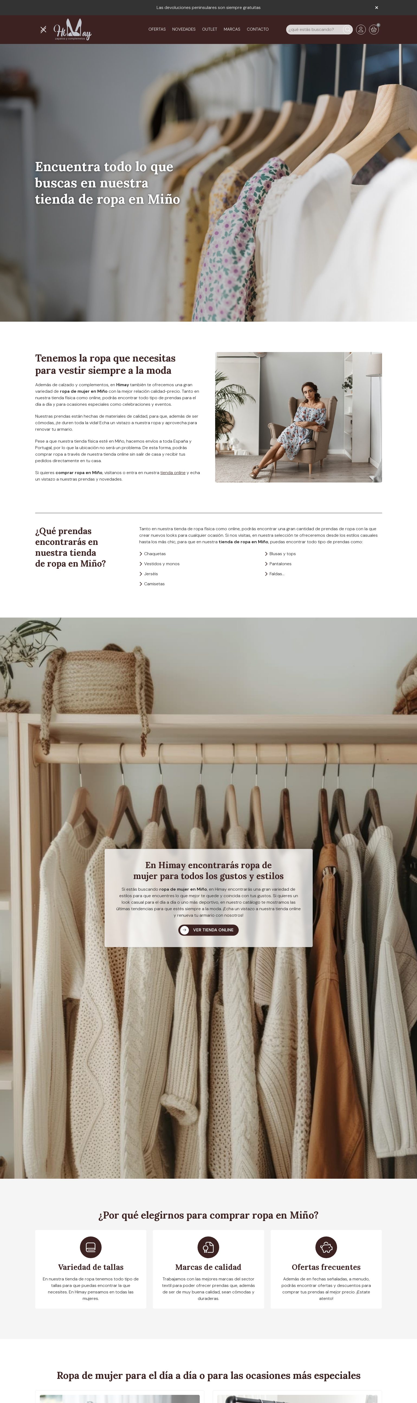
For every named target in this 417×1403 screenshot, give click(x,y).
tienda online (173, 472)
